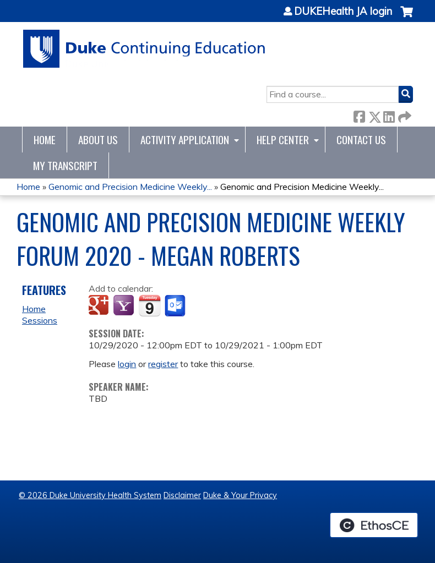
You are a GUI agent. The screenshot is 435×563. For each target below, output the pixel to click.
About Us (98, 139)
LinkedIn (388, 114)
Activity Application (184, 139)
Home (45, 139)
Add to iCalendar (149, 305)
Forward (403, 114)
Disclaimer (182, 495)
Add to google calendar (100, 306)
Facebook (359, 114)
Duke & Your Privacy (240, 495)
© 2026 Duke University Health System (90, 495)
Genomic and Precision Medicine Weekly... (130, 186)
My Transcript (65, 165)
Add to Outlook (176, 306)
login (127, 363)
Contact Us (361, 139)
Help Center (283, 139)
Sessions (39, 320)
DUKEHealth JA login (343, 12)
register (163, 363)
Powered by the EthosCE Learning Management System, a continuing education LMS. (373, 525)
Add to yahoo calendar (124, 306)
